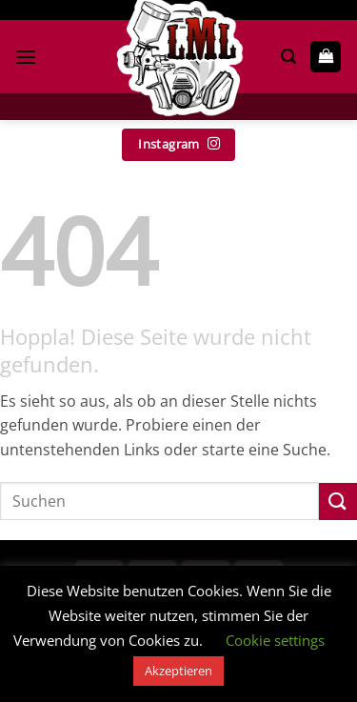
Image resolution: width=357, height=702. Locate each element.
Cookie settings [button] (275, 640)
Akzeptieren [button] (178, 670)
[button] (25, 56)
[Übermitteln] (338, 501)
